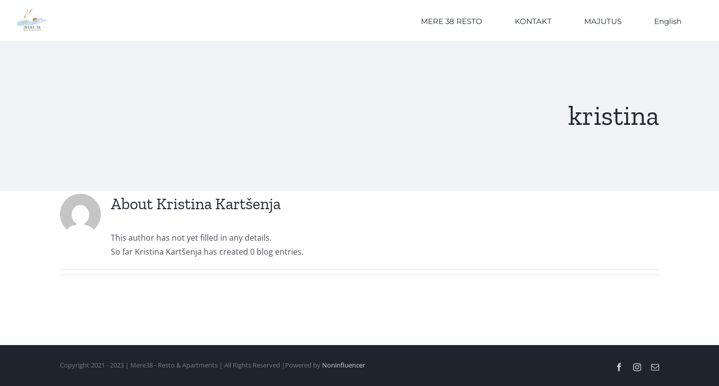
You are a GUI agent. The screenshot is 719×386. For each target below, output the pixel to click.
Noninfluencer (343, 365)
